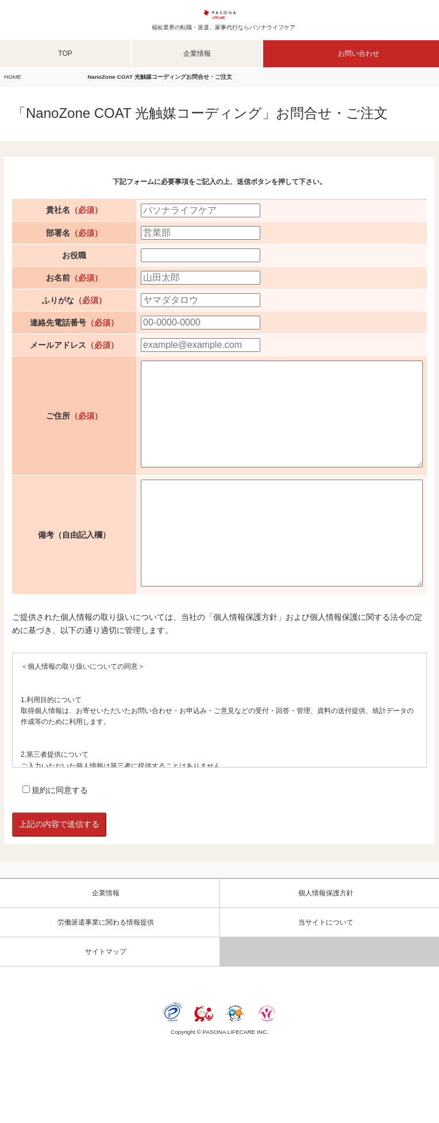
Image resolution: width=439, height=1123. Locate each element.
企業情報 (197, 53)
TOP (65, 53)
